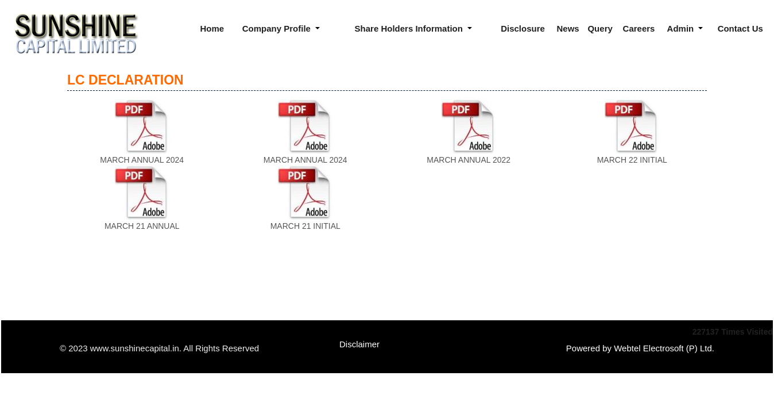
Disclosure (523, 28)
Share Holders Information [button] (410, 28)
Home (212, 28)
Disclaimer (359, 344)
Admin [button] (681, 28)
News (568, 28)
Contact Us (740, 28)
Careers (639, 28)
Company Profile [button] (277, 28)
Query (599, 28)
